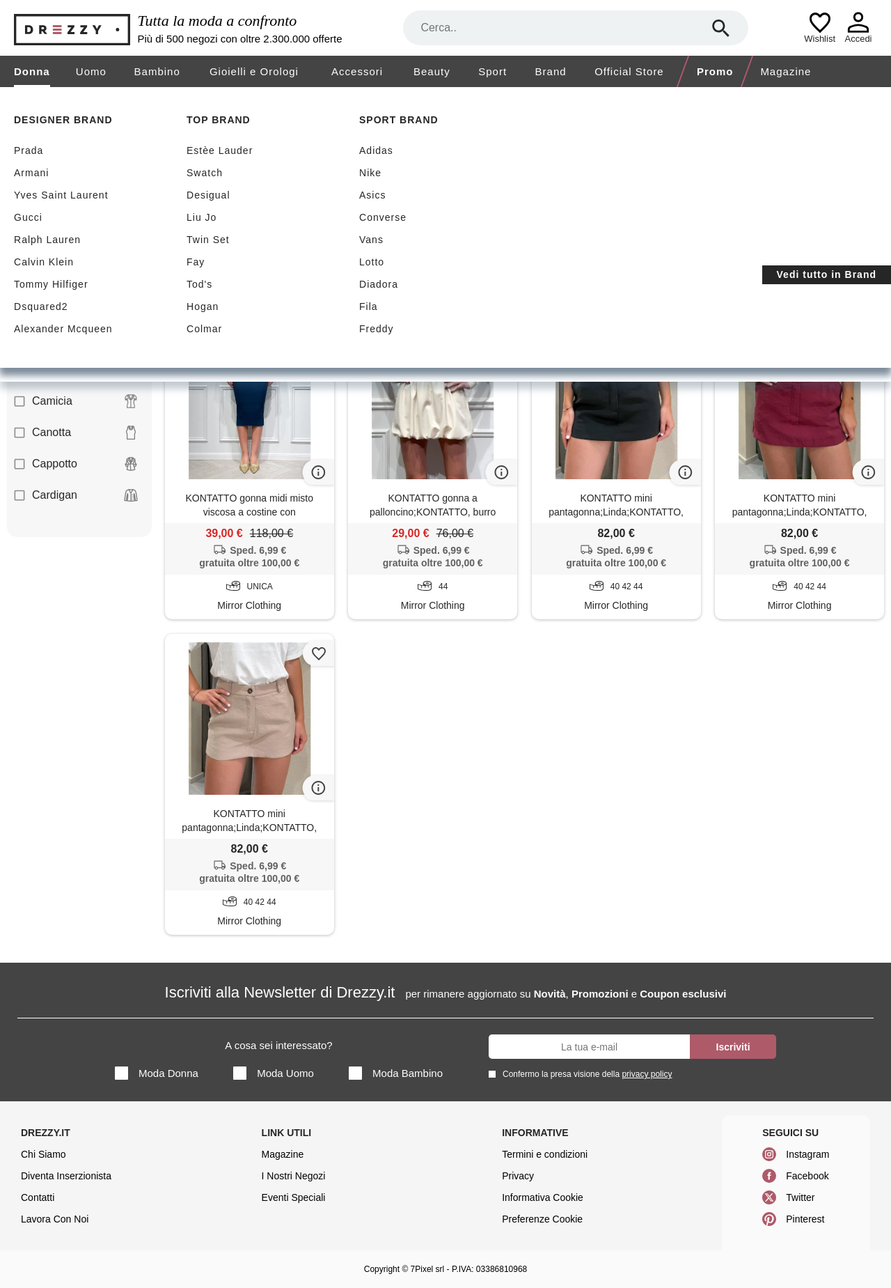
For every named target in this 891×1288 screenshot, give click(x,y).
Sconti (204, 189)
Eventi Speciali (294, 1197)
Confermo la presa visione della (585, 1074)
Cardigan (76, 495)
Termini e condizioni (545, 1154)
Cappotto (76, 464)
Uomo (91, 71)
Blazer (76, 307)
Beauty (431, 71)
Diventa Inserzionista (66, 1175)
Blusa (76, 339)
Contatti (37, 1197)
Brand (551, 71)
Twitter (800, 1197)
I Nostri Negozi (294, 1175)
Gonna (199, 257)
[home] (12, 100)
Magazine (785, 71)
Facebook (807, 1175)
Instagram (807, 1154)
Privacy (518, 1175)
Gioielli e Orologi (254, 71)
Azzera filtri (342, 256)
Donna (32, 71)
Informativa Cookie (542, 1197)
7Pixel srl (428, 1269)
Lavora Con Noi (54, 1219)
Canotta (76, 433)
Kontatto (272, 257)
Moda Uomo (273, 1073)
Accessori (357, 71)
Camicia (76, 401)
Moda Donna (156, 1073)
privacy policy (647, 1074)
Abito (76, 276)
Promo (715, 71)
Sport (492, 71)
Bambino (157, 71)
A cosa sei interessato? (278, 1045)
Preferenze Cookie (542, 1219)
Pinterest (805, 1219)
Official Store (629, 71)
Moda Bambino (396, 1073)
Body (76, 370)
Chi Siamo (43, 1154)
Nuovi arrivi (297, 189)
